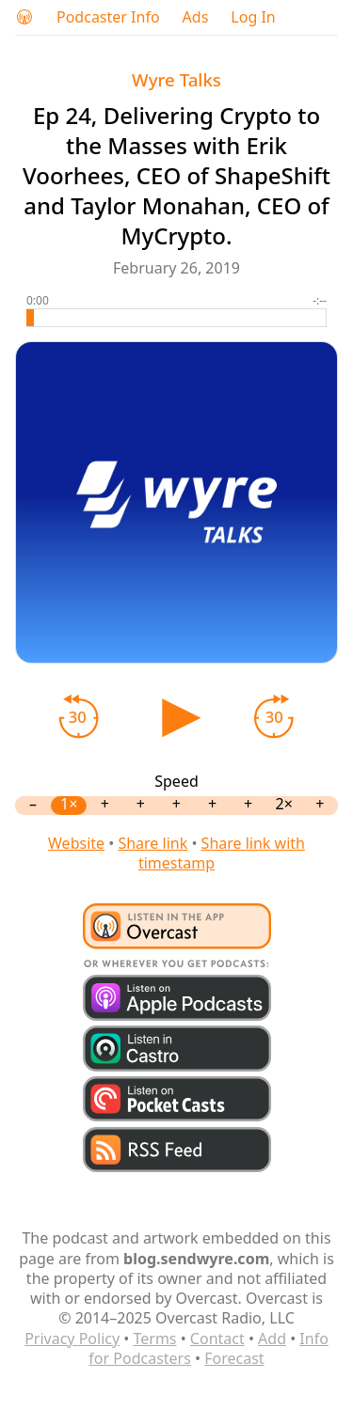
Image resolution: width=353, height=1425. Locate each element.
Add (272, 1338)
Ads (196, 17)
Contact (217, 1338)
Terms (154, 1338)
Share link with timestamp (221, 853)
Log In (253, 17)
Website (76, 843)
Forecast (234, 1358)
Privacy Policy (72, 1338)
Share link (152, 843)
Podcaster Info (108, 17)
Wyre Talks (176, 79)
